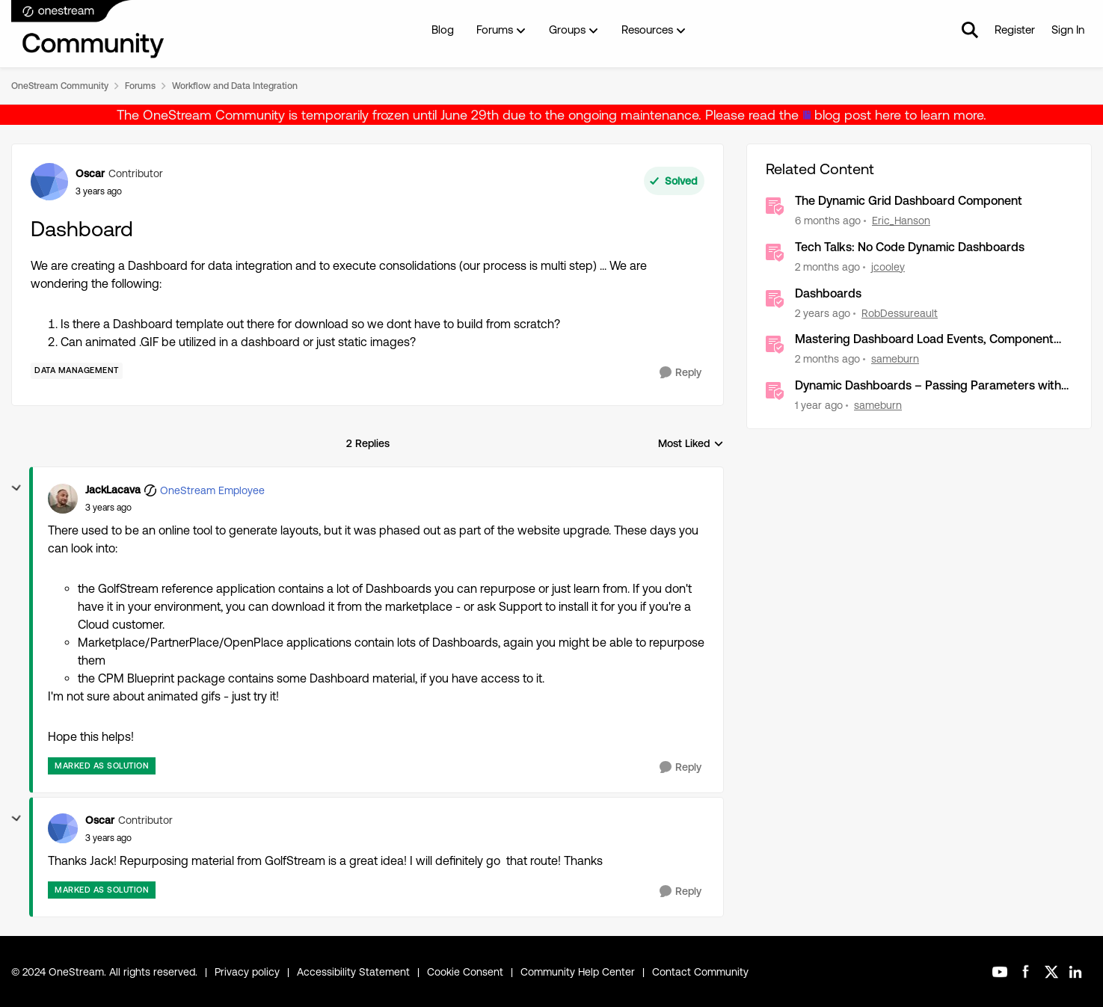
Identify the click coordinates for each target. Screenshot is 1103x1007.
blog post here (857, 115)
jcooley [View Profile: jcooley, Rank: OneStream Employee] (888, 267)
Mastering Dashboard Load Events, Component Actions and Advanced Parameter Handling (924, 340)
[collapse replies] (16, 488)
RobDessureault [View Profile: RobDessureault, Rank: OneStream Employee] (899, 312)
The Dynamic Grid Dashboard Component (908, 201)
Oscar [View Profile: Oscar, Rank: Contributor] (90, 173)
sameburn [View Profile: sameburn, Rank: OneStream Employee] (895, 359)
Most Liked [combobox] (691, 444)
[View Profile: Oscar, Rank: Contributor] (49, 181)
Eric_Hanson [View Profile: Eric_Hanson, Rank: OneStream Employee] (901, 221)
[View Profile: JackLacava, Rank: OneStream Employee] (63, 499)
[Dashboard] (108, 507)
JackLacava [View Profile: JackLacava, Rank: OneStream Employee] (113, 490)
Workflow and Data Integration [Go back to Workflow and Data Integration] (235, 86)
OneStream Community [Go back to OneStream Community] (59, 86)
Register (1015, 29)
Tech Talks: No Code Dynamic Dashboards (909, 247)
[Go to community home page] (88, 30)
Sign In (1067, 29)
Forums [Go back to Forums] (140, 86)
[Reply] (680, 373)
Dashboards (828, 293)
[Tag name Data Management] (77, 371)
